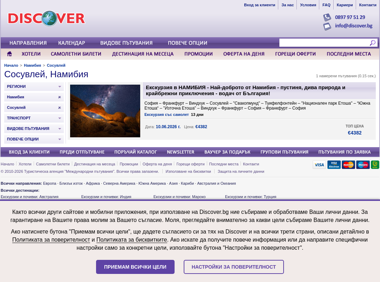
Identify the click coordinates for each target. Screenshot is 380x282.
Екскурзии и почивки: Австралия (30, 197)
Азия (173, 183)
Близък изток (71, 183)
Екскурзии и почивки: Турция (250, 197)
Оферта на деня (157, 164)
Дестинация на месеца (94, 164)
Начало (11, 65)
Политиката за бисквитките (131, 240)
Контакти (251, 164)
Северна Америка (119, 183)
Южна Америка (152, 183)
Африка (93, 183)
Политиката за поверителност (51, 240)
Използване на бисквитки (188, 171)
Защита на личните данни (241, 171)
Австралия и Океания (216, 183)
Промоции (129, 164)
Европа (49, 183)
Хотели (25, 164)
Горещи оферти (190, 164)
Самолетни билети (53, 164)
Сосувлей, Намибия (46, 74)
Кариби (187, 183)
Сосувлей (56, 65)
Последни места (224, 164)
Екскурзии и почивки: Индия (106, 197)
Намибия (32, 65)
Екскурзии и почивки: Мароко (180, 197)
